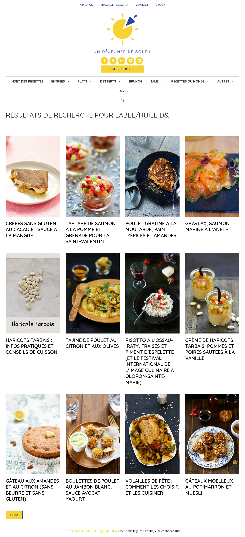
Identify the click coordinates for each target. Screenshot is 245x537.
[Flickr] (139, 61)
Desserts (112, 81)
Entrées (62, 81)
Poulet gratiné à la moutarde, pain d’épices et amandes (150, 229)
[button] (122, 100)
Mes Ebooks (122, 69)
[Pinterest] (130, 61)
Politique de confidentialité (162, 531)
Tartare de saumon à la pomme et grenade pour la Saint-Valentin (91, 232)
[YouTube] (113, 61)
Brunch (135, 81)
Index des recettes (27, 81)
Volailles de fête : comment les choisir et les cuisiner (152, 487)
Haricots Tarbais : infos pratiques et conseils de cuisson (31, 346)
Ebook (160, 5)
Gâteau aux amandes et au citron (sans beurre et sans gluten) (32, 490)
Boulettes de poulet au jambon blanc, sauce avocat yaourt (92, 490)
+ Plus (14, 515)
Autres (227, 81)
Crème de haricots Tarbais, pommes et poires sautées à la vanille (210, 349)
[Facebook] (104, 61)
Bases (123, 91)
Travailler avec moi (114, 5)
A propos (86, 5)
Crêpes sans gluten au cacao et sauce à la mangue (31, 229)
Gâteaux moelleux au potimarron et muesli (209, 487)
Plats (87, 81)
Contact (142, 5)
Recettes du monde (192, 81)
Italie (158, 81)
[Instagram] (121, 61)
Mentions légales (131, 531)
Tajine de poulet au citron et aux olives (92, 343)
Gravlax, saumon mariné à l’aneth (207, 226)
